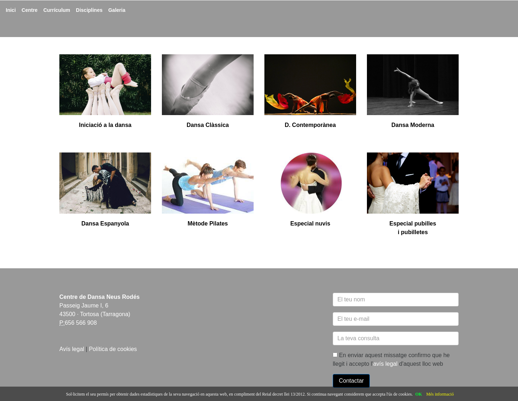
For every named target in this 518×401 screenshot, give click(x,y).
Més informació (440, 394)
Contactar (351, 381)
